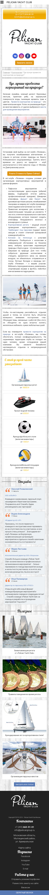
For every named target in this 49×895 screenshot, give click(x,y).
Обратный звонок (24, 893)
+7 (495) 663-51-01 (24, 12)
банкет (38, 199)
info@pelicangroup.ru (24, 17)
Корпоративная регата (18, 225)
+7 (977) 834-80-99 (24, 14)
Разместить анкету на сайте (26, 883)
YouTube (26, 864)
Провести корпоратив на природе (26, 102)
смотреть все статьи (24, 784)
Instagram (25, 860)
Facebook (25, 856)
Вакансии (25, 887)
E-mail (25, 869)
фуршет (24, 199)
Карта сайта (24, 847)
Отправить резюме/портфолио (25, 879)
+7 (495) (24, 827)
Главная (6, 72)
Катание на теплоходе (20, 238)
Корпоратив (16, 72)
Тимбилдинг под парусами (20, 230)
